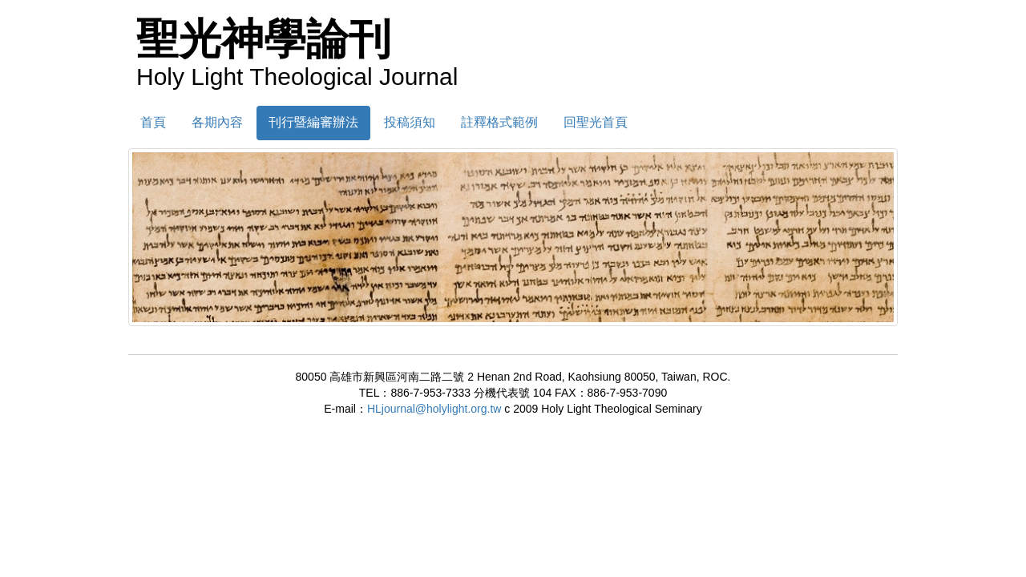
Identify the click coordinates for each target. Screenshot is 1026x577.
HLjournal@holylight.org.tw (434, 408)
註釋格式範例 (499, 122)
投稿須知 (409, 122)
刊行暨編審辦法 (313, 122)
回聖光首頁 (595, 122)
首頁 (153, 122)
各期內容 (217, 122)
